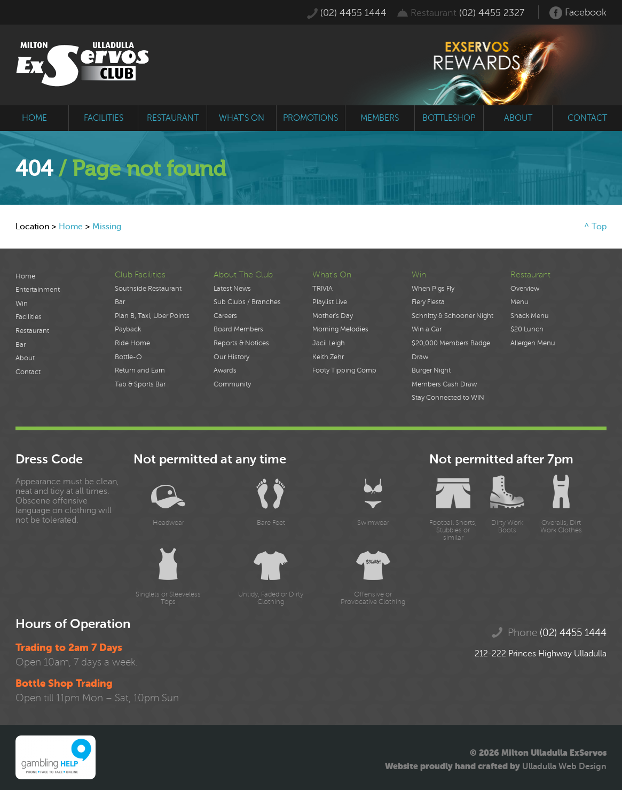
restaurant (173, 118)
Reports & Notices (241, 343)
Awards (225, 370)
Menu (519, 302)
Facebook (578, 12)
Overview (524, 288)
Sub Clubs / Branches (247, 302)
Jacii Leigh (328, 343)
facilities (103, 118)
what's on (241, 118)
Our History (231, 357)
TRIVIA (322, 288)
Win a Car (427, 329)
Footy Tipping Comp (344, 370)
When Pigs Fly (433, 288)
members (379, 118)
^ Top (595, 226)
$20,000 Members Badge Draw (451, 350)
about (518, 118)
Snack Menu (529, 316)
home (34, 118)
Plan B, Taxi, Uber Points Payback (152, 323)
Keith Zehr (328, 357)
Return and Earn (140, 370)
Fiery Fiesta (428, 302)
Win (21, 303)
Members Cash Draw (444, 384)
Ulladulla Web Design (564, 766)
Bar (20, 344)
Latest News (232, 288)
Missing (106, 226)
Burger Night (431, 370)
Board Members (238, 329)
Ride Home (132, 343)
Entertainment (37, 289)
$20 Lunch (527, 329)
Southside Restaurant (148, 288)
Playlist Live (329, 302)
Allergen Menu (532, 343)
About (25, 358)
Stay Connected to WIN (448, 397)
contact (587, 118)
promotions (310, 118)
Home (71, 226)
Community (232, 384)
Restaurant (32, 331)
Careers (225, 316)
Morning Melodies (340, 329)
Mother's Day (332, 316)
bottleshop (448, 118)
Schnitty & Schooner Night (452, 316)
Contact (28, 372)
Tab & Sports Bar (140, 384)
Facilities (28, 317)
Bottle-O (128, 357)
